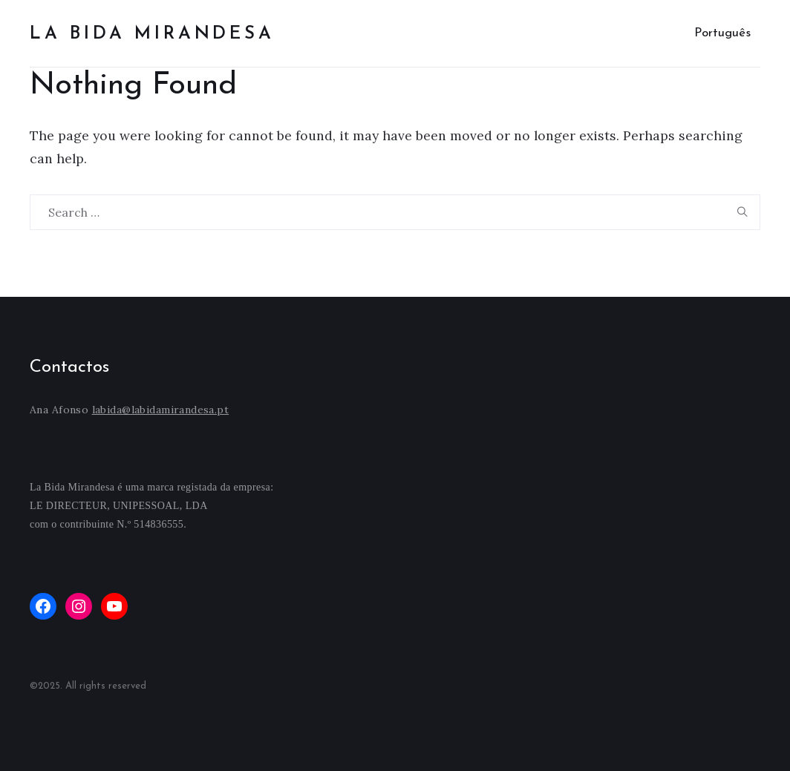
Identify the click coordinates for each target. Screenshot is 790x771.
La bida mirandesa (152, 34)
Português (722, 33)
